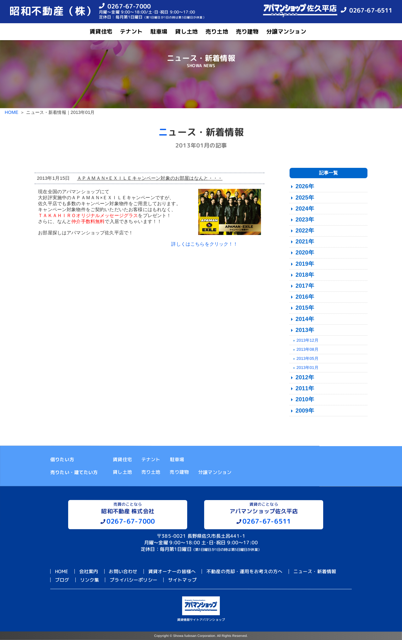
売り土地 (216, 31)
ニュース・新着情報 (314, 571)
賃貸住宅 (101, 31)
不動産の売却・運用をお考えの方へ (244, 571)
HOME (11, 112)
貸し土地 (186, 31)
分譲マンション (286, 31)
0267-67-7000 (129, 6)
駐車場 (158, 31)
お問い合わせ (123, 571)
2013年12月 (307, 340)
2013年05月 (307, 358)
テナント (131, 31)
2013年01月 (307, 367)
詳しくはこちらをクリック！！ (204, 244)
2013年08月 (307, 349)
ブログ (62, 579)
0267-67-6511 (371, 10)
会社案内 (88, 571)
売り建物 (247, 31)
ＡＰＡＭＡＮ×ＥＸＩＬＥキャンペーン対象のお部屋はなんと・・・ (149, 178)
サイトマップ (182, 580)
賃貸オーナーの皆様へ (172, 571)
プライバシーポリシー (133, 580)
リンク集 (89, 580)
